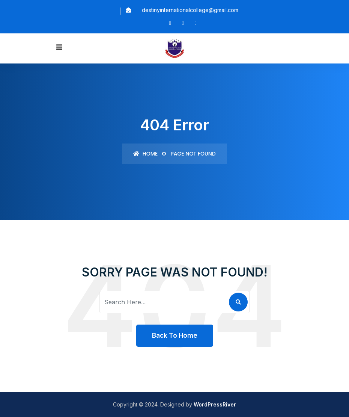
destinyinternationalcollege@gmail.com (190, 10)
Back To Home (174, 335)
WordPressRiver (215, 404)
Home (145, 153)
